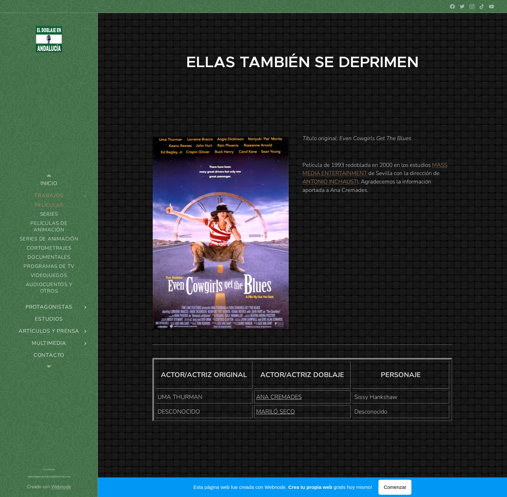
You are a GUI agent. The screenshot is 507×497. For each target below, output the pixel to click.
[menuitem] (49, 183)
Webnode (61, 487)
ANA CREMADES (279, 397)
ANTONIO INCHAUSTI (330, 181)
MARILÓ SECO (275, 412)
